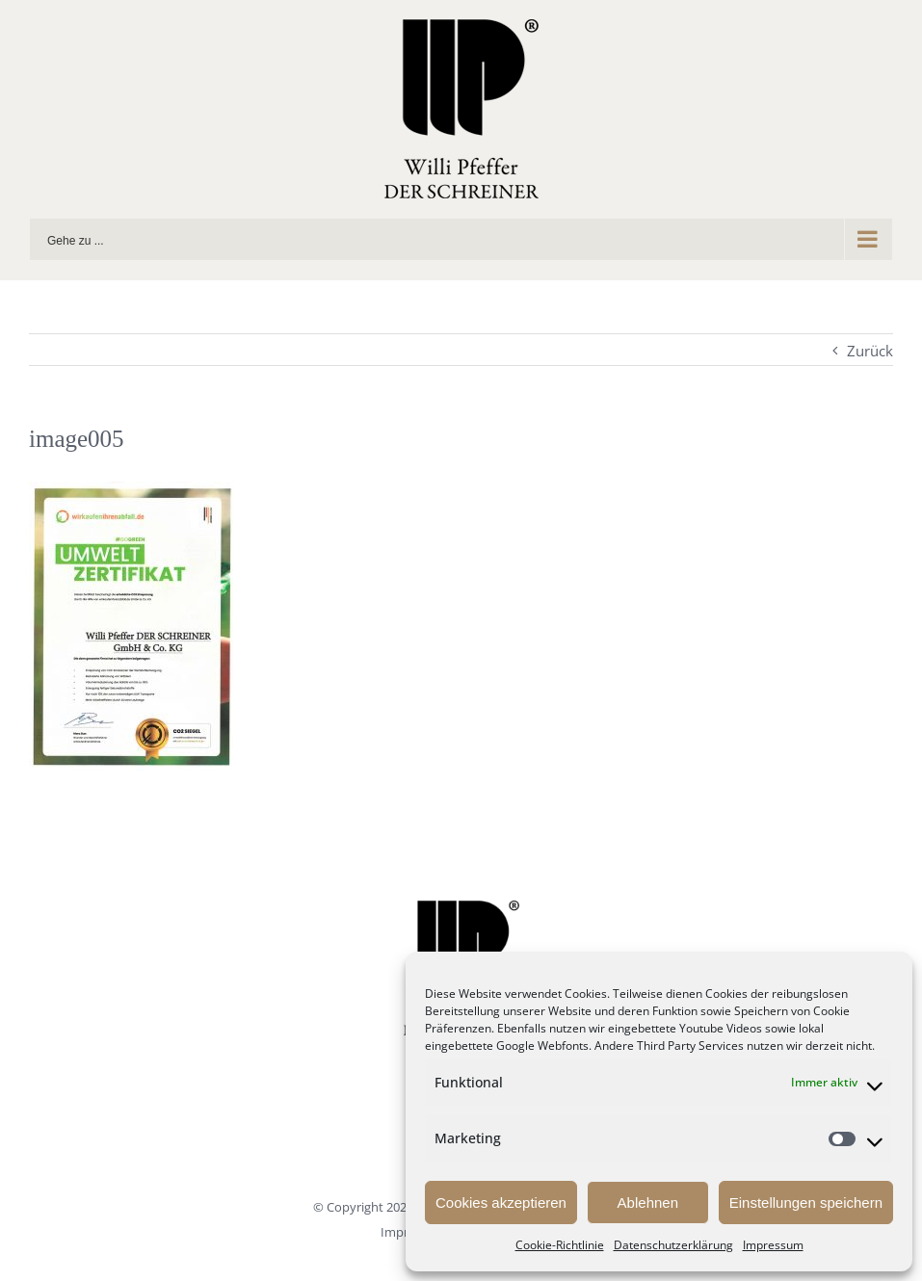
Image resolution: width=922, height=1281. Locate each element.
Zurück (870, 350)
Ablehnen (648, 1202)
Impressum (773, 1245)
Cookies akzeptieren (500, 1202)
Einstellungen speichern (805, 1202)
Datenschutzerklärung (673, 1245)
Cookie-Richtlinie (559, 1245)
